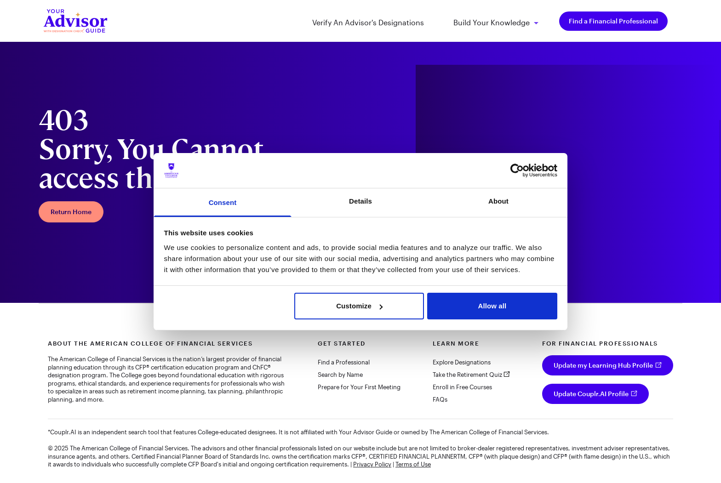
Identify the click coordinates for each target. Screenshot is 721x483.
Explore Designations (462, 362)
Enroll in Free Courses (462, 387)
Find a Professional (344, 362)
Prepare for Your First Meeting (359, 387)
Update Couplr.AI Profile (591, 394)
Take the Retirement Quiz (467, 374)
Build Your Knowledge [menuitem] (491, 23)
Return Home (71, 212)
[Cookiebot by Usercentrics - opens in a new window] (517, 170)
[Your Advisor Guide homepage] (75, 21)
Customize (359, 306)
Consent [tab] (223, 202)
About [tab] (498, 201)
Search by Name (340, 374)
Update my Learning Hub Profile (603, 365)
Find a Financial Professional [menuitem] (613, 21)
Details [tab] (360, 201)
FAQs (440, 399)
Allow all (492, 306)
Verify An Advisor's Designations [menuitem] (368, 22)
